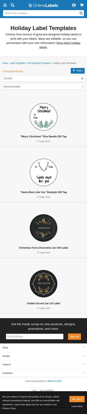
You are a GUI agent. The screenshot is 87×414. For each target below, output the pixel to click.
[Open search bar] (12, 5)
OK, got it (77, 399)
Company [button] (7, 373)
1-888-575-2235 (54, 381)
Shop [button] (5, 347)
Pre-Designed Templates (39, 63)
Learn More (77, 406)
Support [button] (6, 364)
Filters (78, 71)
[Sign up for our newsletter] (34, 336)
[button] (5, 5)
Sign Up (74, 336)
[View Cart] (82, 5)
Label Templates (18, 63)
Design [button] (6, 356)
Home (5, 63)
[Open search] (81, 13)
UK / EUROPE (47, 390)
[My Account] (74, 5)
